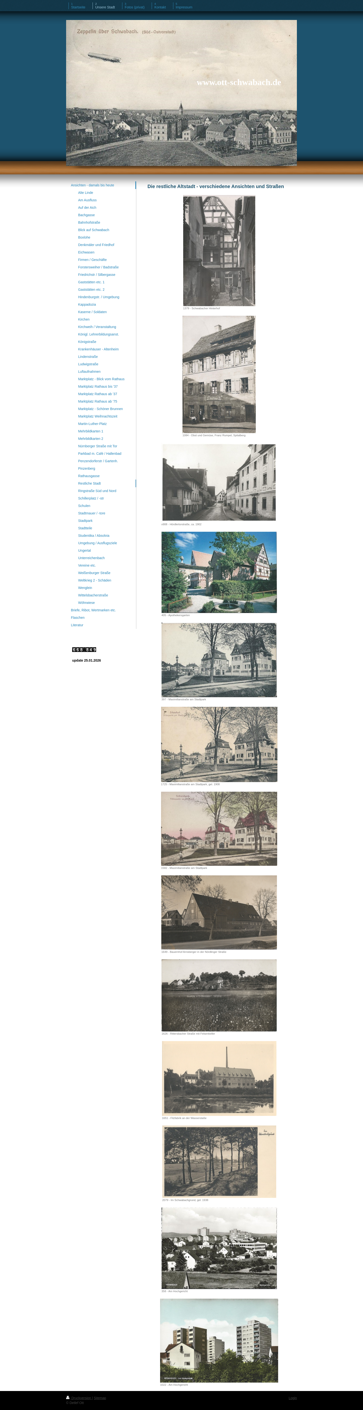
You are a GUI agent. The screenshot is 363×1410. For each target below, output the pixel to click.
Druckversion (79, 1398)
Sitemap (100, 1398)
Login (293, 1398)
